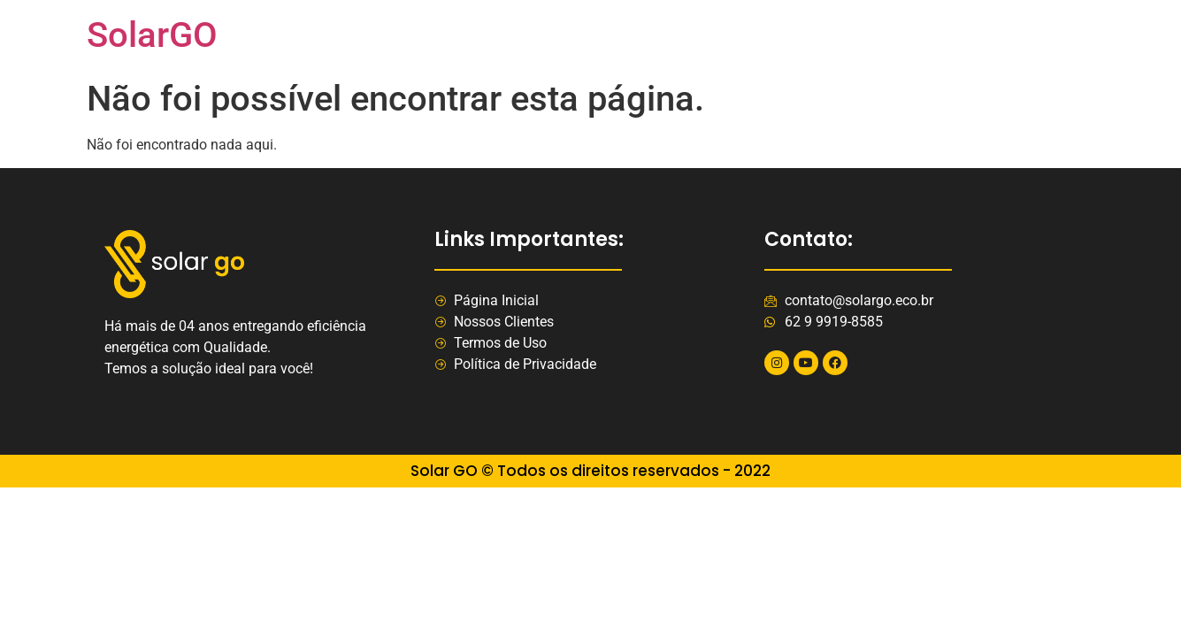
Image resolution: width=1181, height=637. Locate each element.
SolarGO (152, 35)
